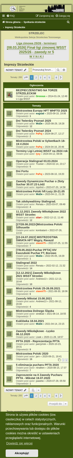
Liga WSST (24, 99)
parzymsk (41, 344)
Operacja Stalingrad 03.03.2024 (37, 161)
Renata (39, 204)
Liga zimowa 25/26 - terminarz (36, 43)
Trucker (40, 164)
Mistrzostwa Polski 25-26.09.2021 (38, 288)
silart (38, 217)
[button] (26, 77)
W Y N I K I (36, 56)
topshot (40, 187)
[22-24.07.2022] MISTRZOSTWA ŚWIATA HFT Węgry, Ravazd (37, 239)
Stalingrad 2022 (26, 262)
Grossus (40, 96)
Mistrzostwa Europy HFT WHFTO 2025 (41, 110)
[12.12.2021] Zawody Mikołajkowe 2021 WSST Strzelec (38, 274)
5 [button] (49, 77)
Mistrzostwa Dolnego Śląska (35, 310)
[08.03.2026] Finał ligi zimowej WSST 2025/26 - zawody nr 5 (36, 50)
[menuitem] (10, 16)
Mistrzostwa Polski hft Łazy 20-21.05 (40, 191)
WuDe (39, 123)
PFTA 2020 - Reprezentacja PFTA (38, 341)
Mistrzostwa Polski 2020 (32, 353)
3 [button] (40, 77)
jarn (38, 356)
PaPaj (39, 133)
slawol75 (41, 243)
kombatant (41, 230)
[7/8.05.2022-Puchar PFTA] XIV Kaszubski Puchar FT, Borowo (36, 251)
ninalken (40, 367)
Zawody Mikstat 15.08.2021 (34, 298)
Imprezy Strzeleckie (19, 64)
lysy (38, 154)
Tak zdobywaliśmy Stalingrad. (36, 201)
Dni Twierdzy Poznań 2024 (33, 130)
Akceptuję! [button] (22, 453)
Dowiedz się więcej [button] (19, 443)
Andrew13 (41, 279)
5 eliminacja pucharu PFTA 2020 (37, 364)
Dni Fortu (22, 171)
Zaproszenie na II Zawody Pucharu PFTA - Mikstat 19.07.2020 (39, 376)
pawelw (40, 381)
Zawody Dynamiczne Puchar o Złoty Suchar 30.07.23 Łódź (40, 183)
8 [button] (56, 77)
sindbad (40, 313)
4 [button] (44, 77)
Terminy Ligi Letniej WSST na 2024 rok (42, 151)
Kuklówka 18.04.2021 (30, 321)
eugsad (40, 113)
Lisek (38, 337)
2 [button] (36, 77)
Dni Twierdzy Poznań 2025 (33, 120)
